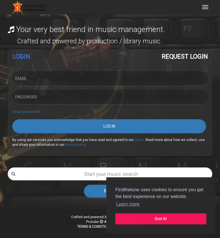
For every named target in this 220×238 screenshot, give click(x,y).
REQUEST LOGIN (184, 56)
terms (139, 140)
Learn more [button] (128, 204)
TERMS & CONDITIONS (94, 227)
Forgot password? (26, 112)
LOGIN (21, 56)
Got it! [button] (161, 218)
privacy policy (75, 145)
